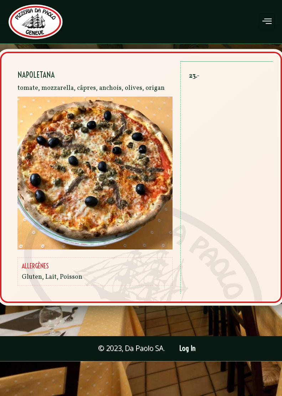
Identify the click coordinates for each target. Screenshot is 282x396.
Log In (188, 348)
